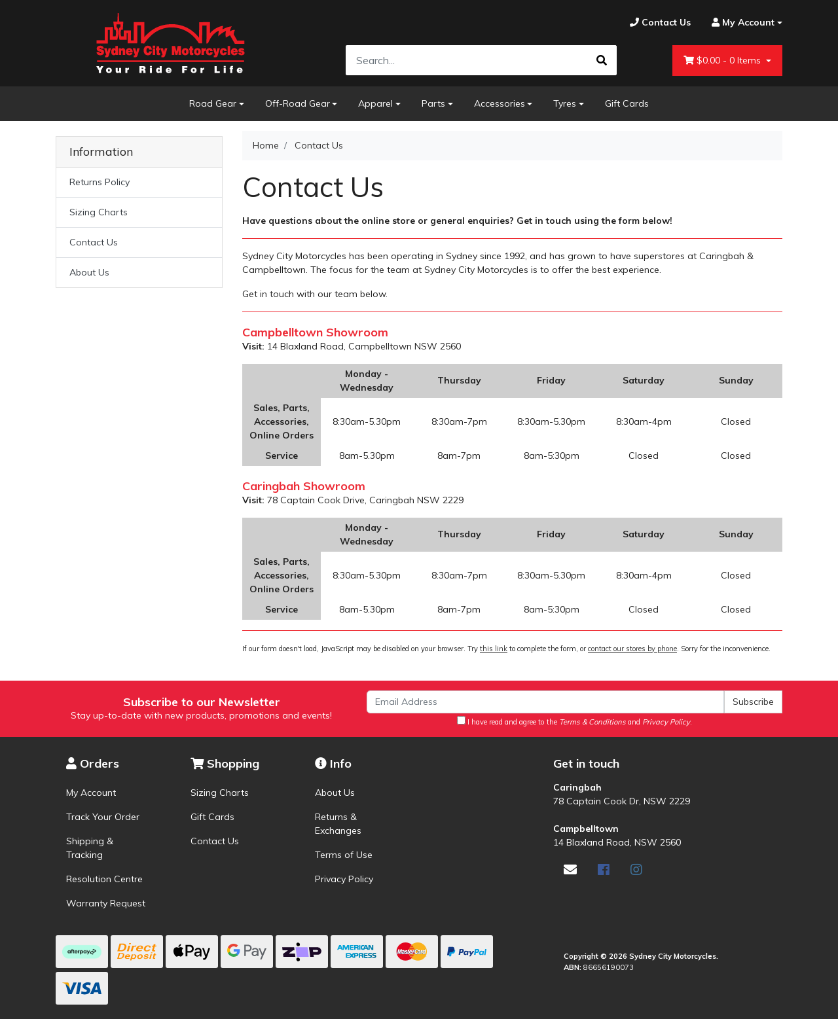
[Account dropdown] (741, 22)
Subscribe (753, 701)
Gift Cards (627, 103)
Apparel (375, 103)
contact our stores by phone (632, 648)
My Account (91, 792)
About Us (89, 272)
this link (493, 648)
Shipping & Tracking (89, 848)
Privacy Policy (344, 879)
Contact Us (93, 242)
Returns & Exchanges (338, 823)
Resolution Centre (104, 879)
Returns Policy (99, 182)
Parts (433, 103)
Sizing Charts (98, 212)
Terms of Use (344, 855)
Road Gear (212, 103)
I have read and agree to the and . (574, 721)
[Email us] (570, 869)
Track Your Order (102, 817)
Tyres (564, 103)
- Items (723, 60)
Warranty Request (105, 903)
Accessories (499, 103)
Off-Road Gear (297, 103)
